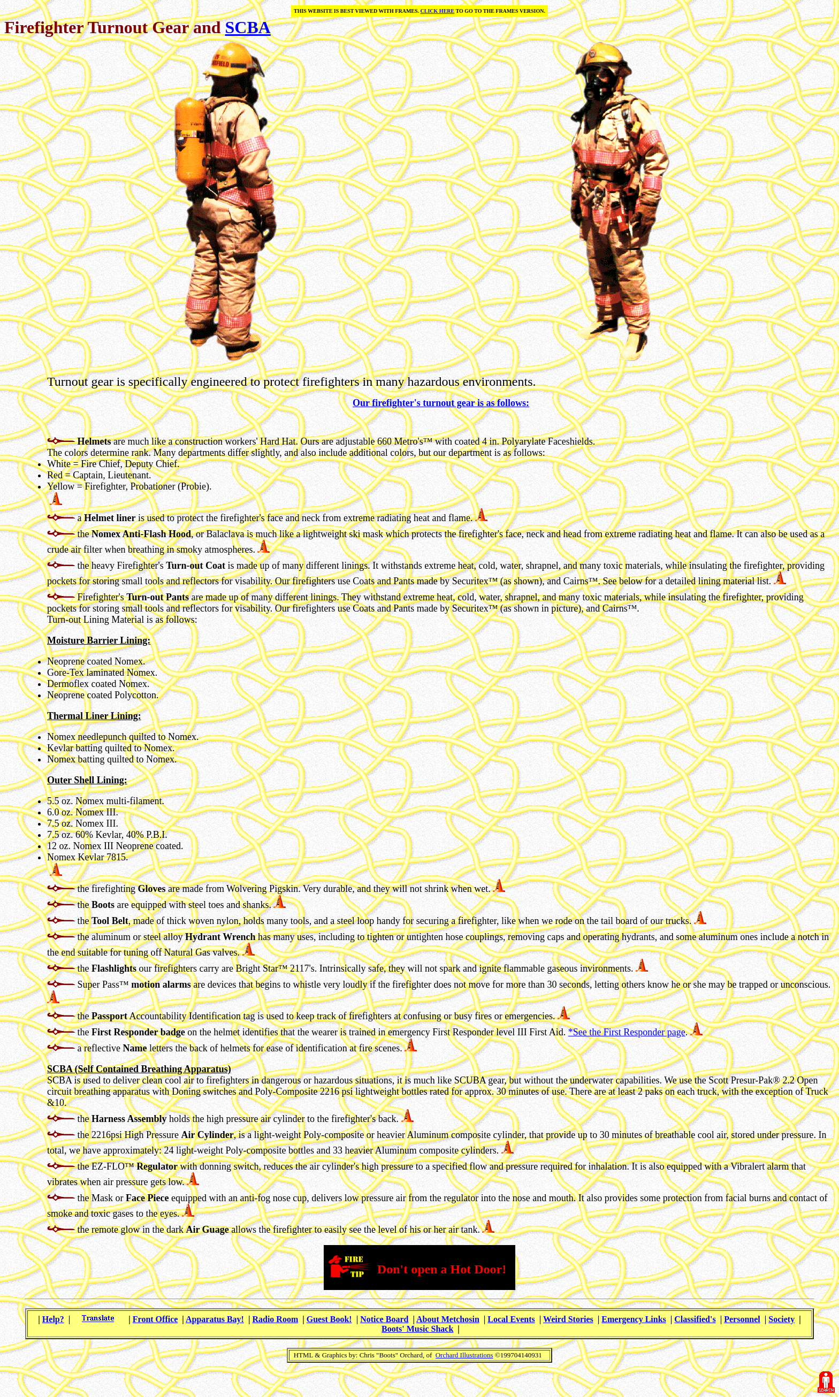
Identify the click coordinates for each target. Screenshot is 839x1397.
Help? (53, 1319)
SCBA (247, 27)
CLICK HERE (438, 11)
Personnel (742, 1319)
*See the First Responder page (626, 1032)
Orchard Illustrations (464, 1355)
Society (781, 1319)
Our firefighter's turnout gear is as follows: (441, 403)
